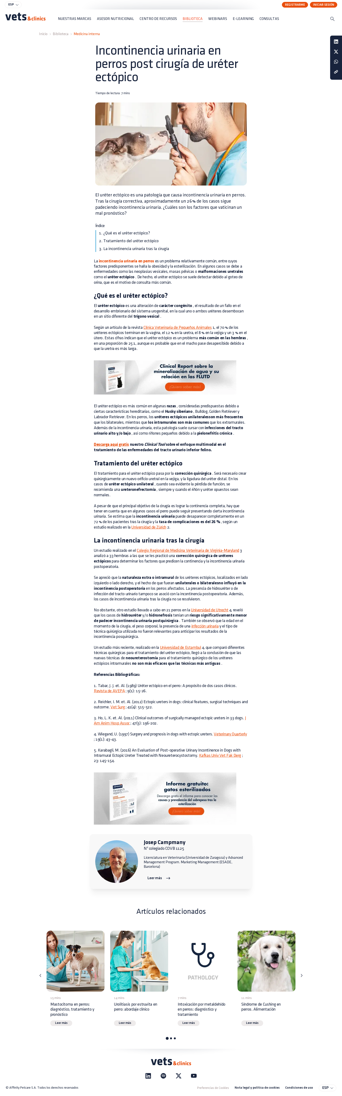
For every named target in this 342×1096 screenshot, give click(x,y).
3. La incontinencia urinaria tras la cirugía (134, 249)
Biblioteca (60, 34)
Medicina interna (87, 34)
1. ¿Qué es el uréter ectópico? (124, 233)
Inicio (43, 34)
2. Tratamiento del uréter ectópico (129, 241)
